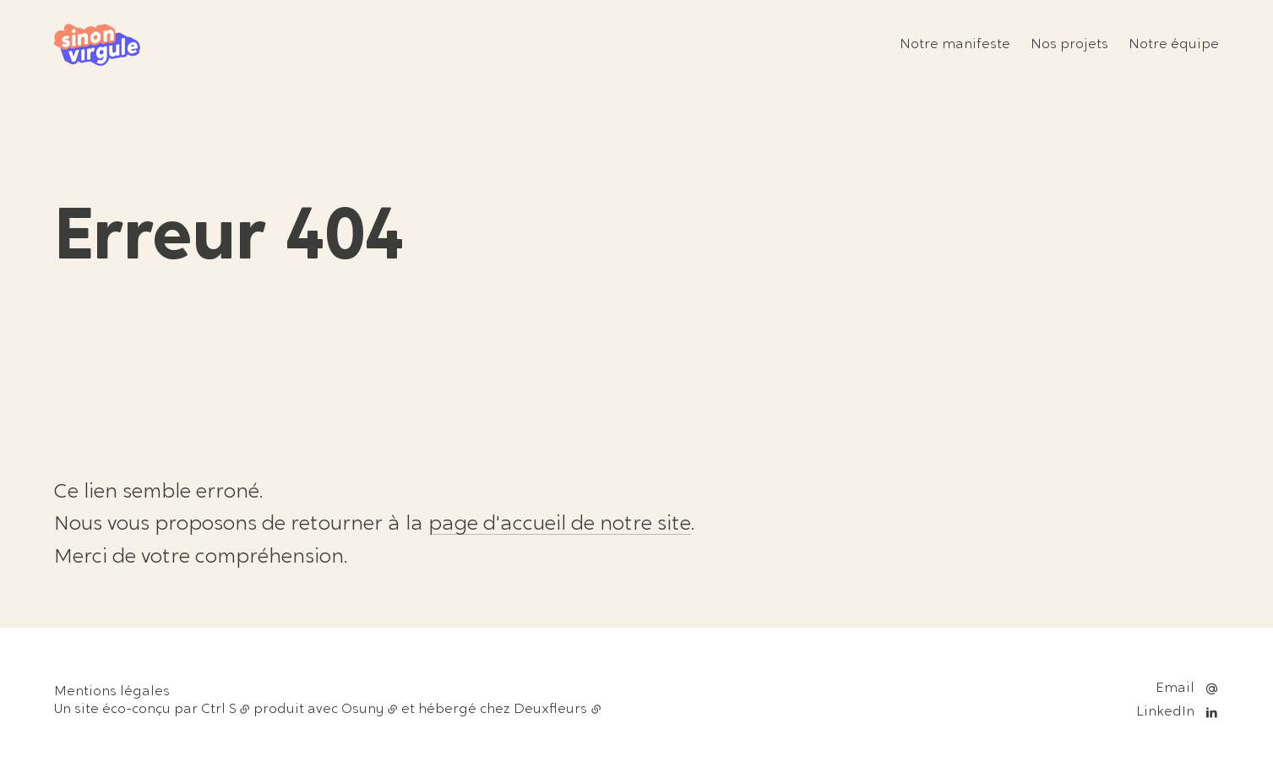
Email (1175, 688)
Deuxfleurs (550, 709)
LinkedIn (1165, 712)
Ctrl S (219, 709)
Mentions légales (112, 692)
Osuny (362, 709)
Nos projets (1069, 45)
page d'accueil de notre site (559, 524)
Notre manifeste (955, 45)
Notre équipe (1174, 45)
